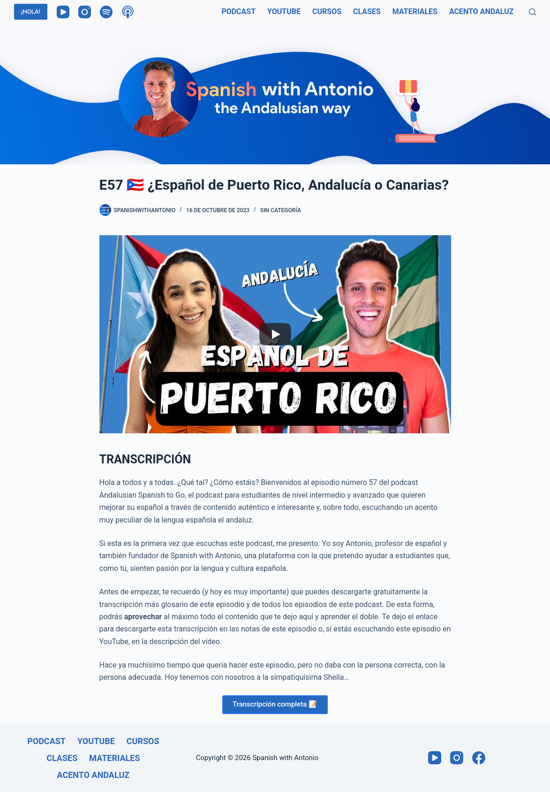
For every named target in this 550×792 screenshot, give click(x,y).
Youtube (284, 11)
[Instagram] (84, 12)
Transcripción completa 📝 (275, 704)
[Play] (275, 334)
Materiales (414, 11)
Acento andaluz (481, 11)
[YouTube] (63, 12)
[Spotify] (106, 12)
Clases (367, 11)
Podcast (238, 11)
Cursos (326, 11)
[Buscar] (532, 11)
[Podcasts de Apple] (127, 12)
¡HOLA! (30, 11)
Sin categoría (280, 210)
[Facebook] (478, 757)
